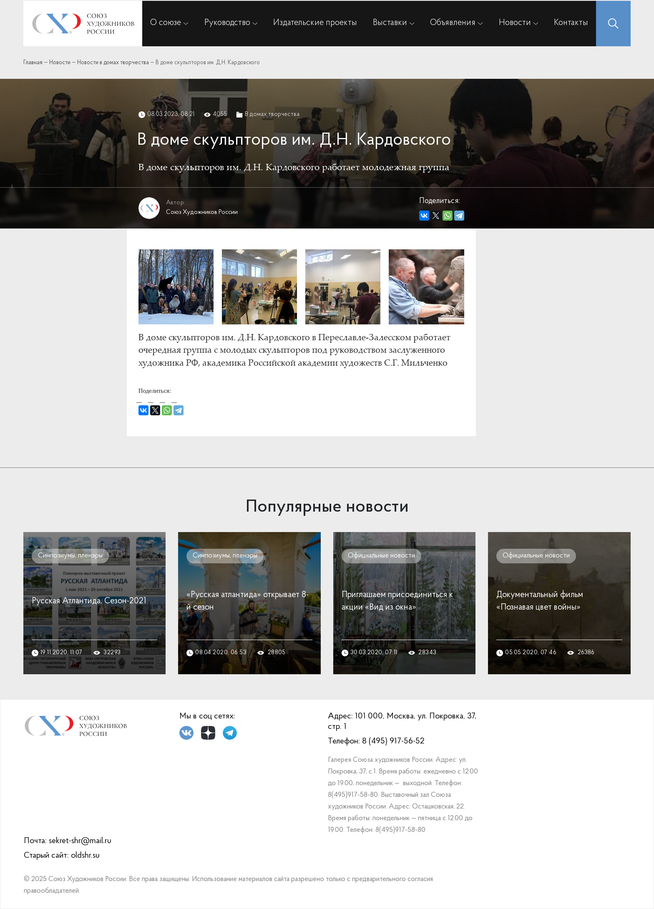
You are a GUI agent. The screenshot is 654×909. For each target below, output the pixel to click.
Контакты (571, 23)
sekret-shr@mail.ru (80, 841)
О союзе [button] (165, 23)
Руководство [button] (227, 23)
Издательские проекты (315, 23)
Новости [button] (515, 23)
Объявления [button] (452, 23)
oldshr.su (85, 855)
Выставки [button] (390, 23)
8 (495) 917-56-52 (393, 741)
